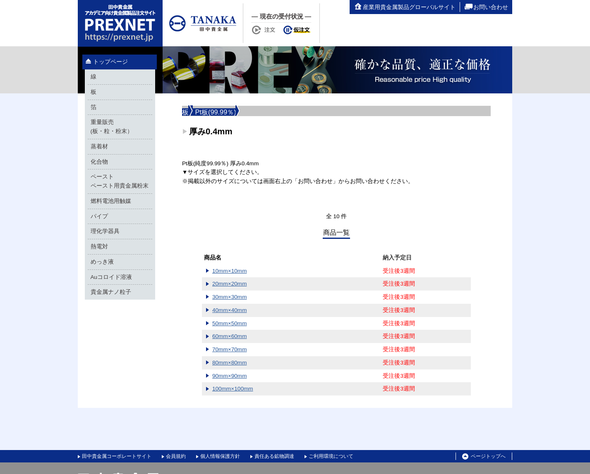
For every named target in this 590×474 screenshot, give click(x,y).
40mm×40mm (229, 310)
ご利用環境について (331, 456)
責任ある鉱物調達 (274, 456)
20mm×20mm (229, 284)
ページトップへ (484, 456)
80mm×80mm (229, 363)
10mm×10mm (229, 271)
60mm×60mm (229, 336)
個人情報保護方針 (220, 456)
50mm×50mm (229, 323)
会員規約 (176, 456)
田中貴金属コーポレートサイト (116, 456)
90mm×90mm (229, 376)
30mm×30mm (229, 297)
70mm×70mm (229, 349)
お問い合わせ (486, 7)
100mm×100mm (232, 389)
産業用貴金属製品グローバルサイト (405, 7)
